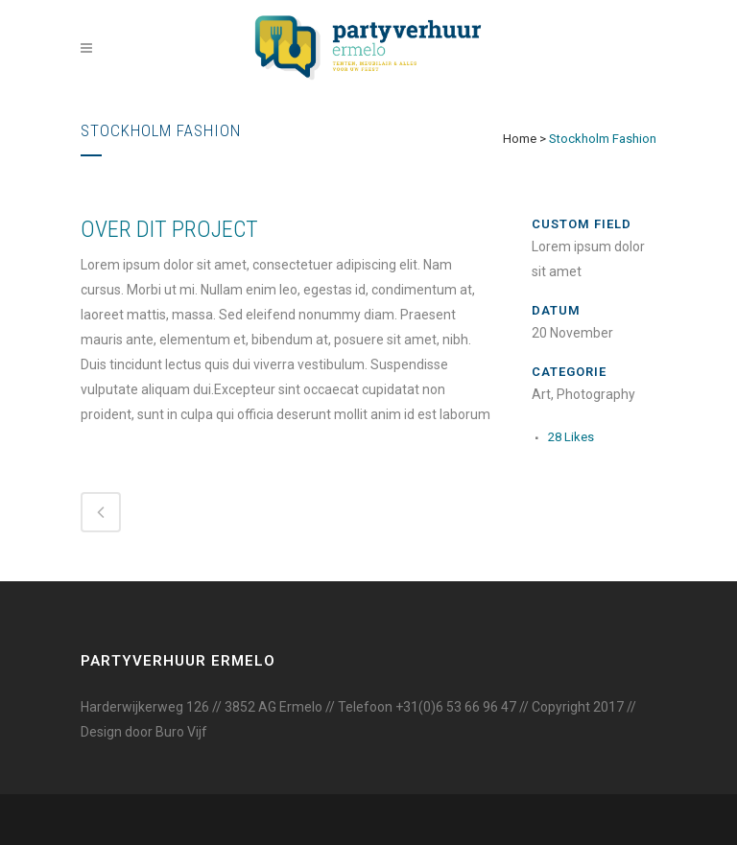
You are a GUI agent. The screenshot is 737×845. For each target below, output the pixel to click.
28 (571, 437)
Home (519, 138)
